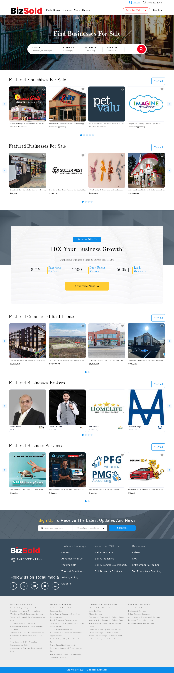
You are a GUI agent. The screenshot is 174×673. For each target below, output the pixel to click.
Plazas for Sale (95, 614)
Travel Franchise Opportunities (63, 645)
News (77, 10)
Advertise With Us (87, 239)
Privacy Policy (69, 577)
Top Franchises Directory (147, 571)
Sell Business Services (108, 571)
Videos (136, 552)
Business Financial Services (140, 620)
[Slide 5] (93, 135)
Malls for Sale (95, 611)
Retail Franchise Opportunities (63, 620)
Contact (66, 552)
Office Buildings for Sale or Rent (103, 633)
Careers (86, 10)
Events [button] (67, 10)
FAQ (134, 558)
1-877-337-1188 (26, 559)
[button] (69, 49)
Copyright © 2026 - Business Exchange (87, 670)
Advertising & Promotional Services (144, 617)
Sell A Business (104, 552)
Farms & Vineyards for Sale (22, 623)
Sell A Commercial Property (111, 565)
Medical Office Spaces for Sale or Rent (106, 620)
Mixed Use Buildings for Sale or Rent (105, 636)
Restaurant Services (137, 611)
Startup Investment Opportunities (25, 611)
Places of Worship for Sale (101, 608)
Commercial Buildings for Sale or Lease (106, 617)
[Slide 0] (86, 501)
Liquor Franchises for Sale (62, 630)
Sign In (157, 10)
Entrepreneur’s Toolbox (145, 565)
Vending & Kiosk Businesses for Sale (26, 614)
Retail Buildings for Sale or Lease (104, 639)
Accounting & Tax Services (140, 608)
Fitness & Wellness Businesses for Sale (28, 633)
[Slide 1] (81, 135)
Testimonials (68, 565)
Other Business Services (139, 614)
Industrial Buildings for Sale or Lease (106, 630)
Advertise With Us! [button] (136, 10)
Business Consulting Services (141, 623)
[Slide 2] (84, 135)
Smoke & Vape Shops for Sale (23, 608)
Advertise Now (87, 287)
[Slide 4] (90, 135)
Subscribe (122, 528)
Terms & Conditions (73, 571)
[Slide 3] (87, 135)
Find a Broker (53, 10)
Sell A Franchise (104, 558)
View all (158, 81)
